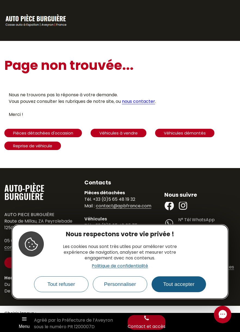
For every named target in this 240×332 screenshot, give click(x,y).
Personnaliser (120, 284)
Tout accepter (178, 284)
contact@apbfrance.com (123, 206)
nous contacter (138, 101)
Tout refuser (61, 284)
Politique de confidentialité (120, 266)
